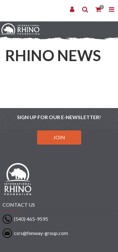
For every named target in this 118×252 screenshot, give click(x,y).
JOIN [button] (59, 137)
